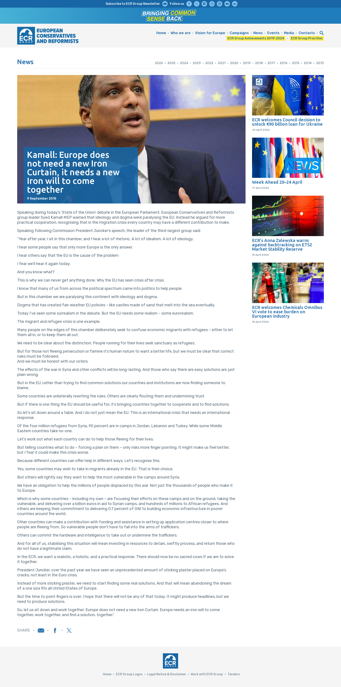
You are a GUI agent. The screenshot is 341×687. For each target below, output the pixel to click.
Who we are (181, 33)
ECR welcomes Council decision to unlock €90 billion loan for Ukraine (287, 122)
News (258, 33)
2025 (171, 63)
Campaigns (239, 33)
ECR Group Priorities (307, 38)
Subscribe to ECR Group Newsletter (133, 4)
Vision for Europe (210, 33)
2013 (320, 63)
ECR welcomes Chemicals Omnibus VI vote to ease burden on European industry (287, 311)
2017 (271, 63)
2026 (159, 63)
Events (273, 33)
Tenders (233, 674)
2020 (234, 63)
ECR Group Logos (129, 674)
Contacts (307, 33)
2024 (184, 63)
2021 (222, 63)
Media (289, 33)
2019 (247, 63)
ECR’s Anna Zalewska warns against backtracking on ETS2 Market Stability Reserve (282, 244)
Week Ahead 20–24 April (277, 182)
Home (161, 33)
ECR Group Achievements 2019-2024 (255, 38)
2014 (308, 63)
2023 (197, 63)
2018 (259, 63)
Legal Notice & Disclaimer (166, 674)
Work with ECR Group (207, 674)
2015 (295, 63)
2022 (209, 63)
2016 (283, 63)
